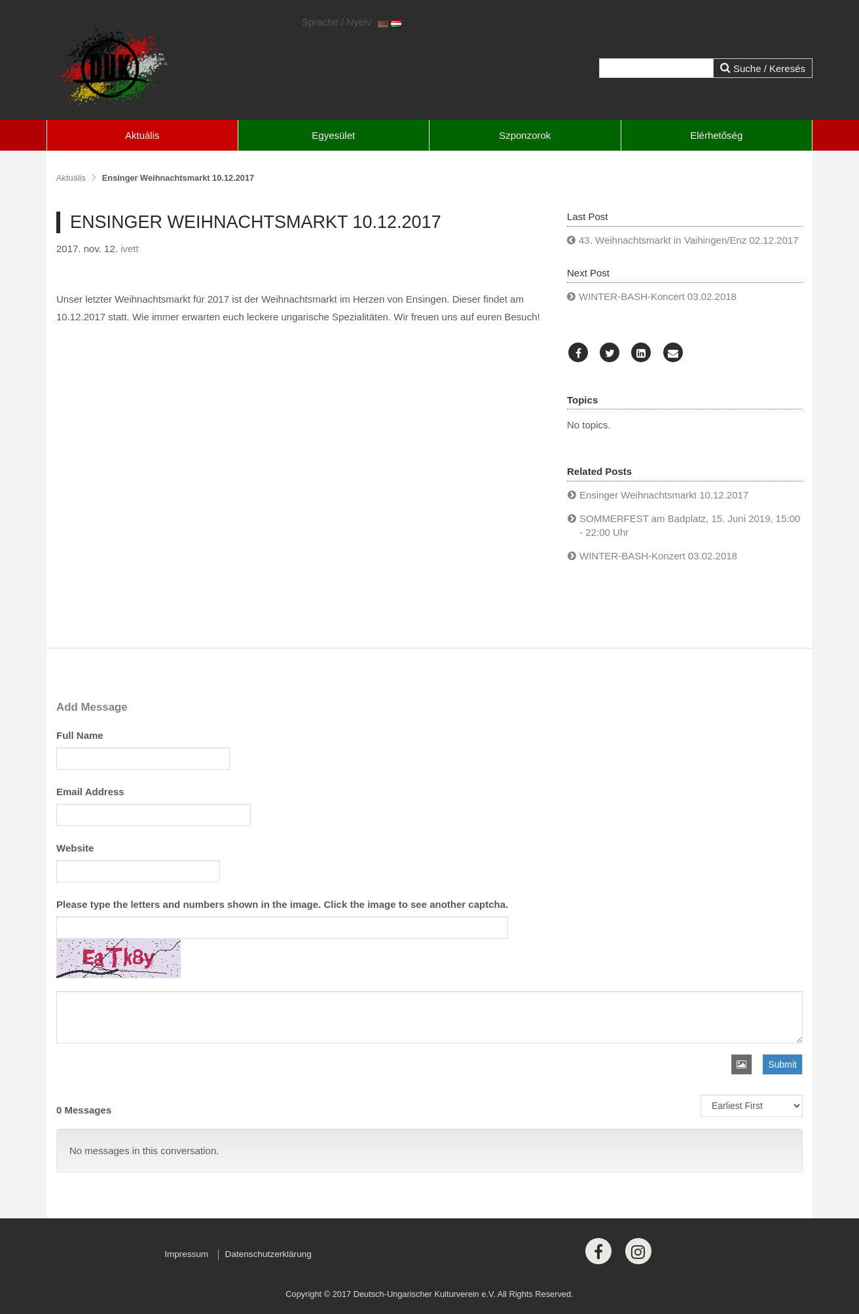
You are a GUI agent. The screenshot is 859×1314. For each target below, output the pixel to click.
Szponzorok (525, 135)
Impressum (186, 1254)
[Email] (673, 353)
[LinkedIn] (641, 353)
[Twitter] (609, 353)
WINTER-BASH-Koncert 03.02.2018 (658, 296)
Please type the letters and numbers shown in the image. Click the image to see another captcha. (282, 904)
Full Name (79, 735)
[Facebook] (578, 353)
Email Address (90, 791)
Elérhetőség (716, 135)
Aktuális (142, 135)
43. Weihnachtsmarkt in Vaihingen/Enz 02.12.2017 (689, 240)
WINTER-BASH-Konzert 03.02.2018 (658, 555)
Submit (782, 1064)
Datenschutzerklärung (268, 1254)
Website (75, 848)
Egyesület (333, 135)
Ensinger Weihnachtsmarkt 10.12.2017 (663, 494)
